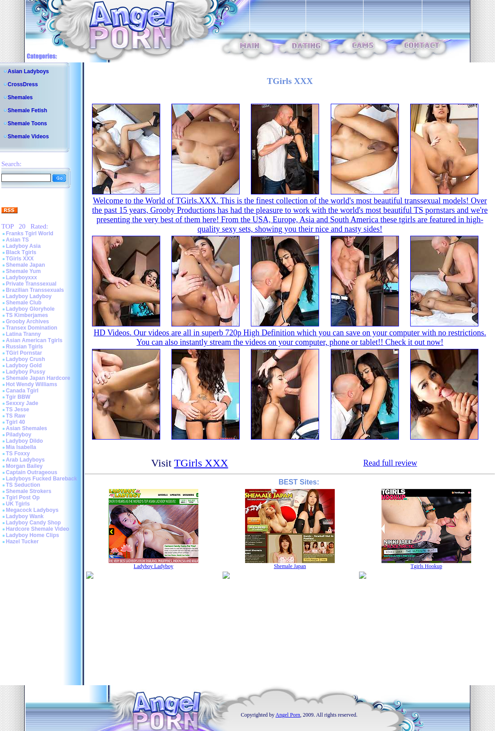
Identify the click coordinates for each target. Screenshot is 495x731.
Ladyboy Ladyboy (29, 296)
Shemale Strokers (28, 491)
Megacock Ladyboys (32, 510)
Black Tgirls (21, 252)
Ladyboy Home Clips (32, 535)
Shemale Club (23, 302)
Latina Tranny (23, 334)
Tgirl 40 (15, 422)
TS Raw (15, 416)
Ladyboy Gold (24, 365)
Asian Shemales (26, 428)
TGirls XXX (20, 258)
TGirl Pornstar (24, 353)
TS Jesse (17, 409)
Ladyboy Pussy (25, 372)
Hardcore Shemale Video (37, 529)
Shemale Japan (25, 265)
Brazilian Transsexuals (35, 290)
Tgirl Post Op (22, 497)
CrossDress (23, 84)
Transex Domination (31, 328)
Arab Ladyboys (25, 460)
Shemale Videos (28, 136)
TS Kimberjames (27, 315)
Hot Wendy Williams (31, 384)
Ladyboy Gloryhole (30, 309)
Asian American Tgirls (34, 340)
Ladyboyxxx (21, 277)
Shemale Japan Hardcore (38, 378)
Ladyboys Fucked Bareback (41, 479)
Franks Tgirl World (29, 233)
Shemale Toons (27, 123)
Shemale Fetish (27, 110)
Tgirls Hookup (426, 566)
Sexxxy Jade (22, 403)
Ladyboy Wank (25, 516)
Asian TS (17, 240)
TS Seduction (23, 485)
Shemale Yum (23, 271)
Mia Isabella (21, 447)
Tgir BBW (18, 397)
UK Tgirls (18, 504)
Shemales (20, 97)
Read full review (390, 462)
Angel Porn (288, 715)
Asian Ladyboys (28, 71)
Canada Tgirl (22, 391)
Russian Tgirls (24, 346)
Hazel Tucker (22, 541)
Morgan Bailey (24, 466)
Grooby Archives (27, 321)
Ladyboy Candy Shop (33, 523)
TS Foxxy (18, 453)
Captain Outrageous (31, 472)
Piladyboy (18, 435)
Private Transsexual (31, 284)
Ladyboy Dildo (24, 441)
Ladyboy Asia (23, 246)
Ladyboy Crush (25, 359)
